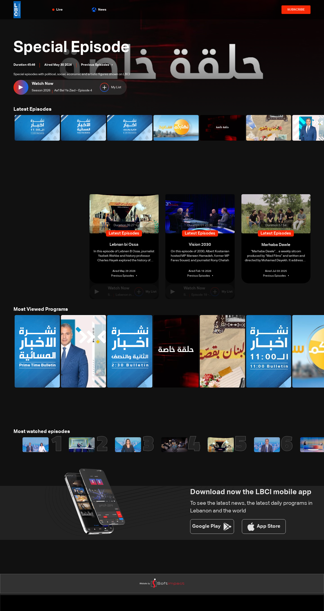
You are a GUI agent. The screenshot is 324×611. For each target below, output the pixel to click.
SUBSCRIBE (296, 9)
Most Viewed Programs (41, 309)
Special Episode (74, 48)
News (99, 9)
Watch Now (42, 84)
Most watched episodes (42, 432)
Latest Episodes (33, 109)
